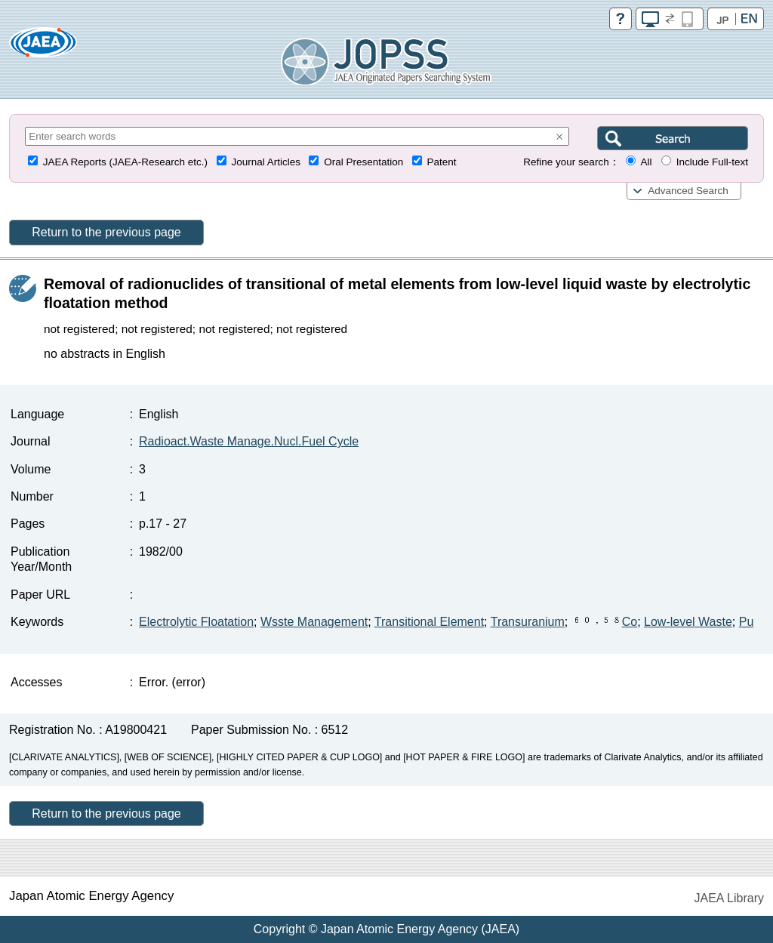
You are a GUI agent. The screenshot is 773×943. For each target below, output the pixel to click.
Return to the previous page (106, 232)
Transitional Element (429, 621)
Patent (442, 162)
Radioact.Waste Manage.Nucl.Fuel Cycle (249, 441)
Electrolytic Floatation (196, 621)
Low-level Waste (688, 621)
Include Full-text (712, 162)
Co (604, 621)
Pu (746, 621)
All (645, 162)
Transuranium (528, 621)
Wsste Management (314, 621)
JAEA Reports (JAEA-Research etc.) (125, 162)
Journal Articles (265, 162)
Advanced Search (688, 190)
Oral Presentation (363, 162)
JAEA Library (729, 898)
